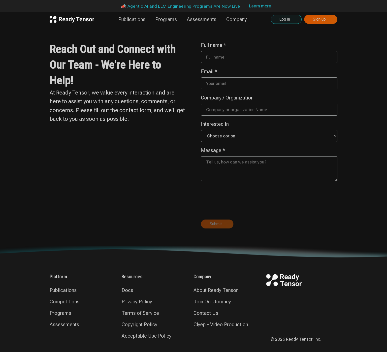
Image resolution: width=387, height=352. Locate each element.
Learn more (260, 5)
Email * (209, 71)
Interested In (215, 124)
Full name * (213, 45)
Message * (213, 150)
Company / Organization (227, 98)
